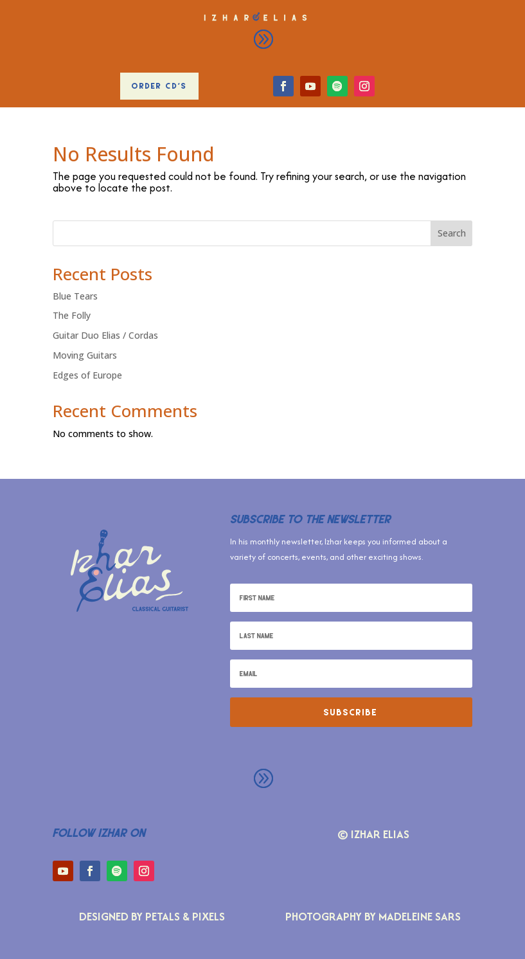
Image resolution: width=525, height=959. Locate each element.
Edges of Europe (87, 375)
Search (452, 233)
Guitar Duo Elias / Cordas (105, 335)
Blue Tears (75, 296)
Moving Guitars (85, 355)
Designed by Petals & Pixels (152, 916)
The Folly (72, 315)
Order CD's (159, 86)
